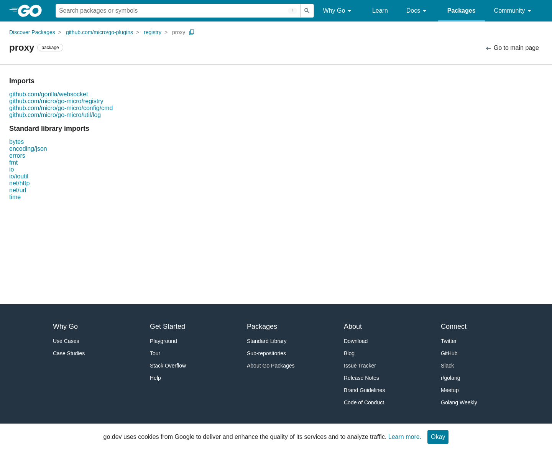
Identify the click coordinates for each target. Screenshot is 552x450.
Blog (349, 353)
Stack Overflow (168, 366)
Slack (447, 366)
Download (356, 341)
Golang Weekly (459, 402)
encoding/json (28, 148)
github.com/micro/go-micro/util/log (55, 115)
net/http (19, 183)
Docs (417, 11)
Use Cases (66, 341)
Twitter (449, 341)
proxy (178, 32)
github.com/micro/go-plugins (99, 32)
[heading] (32, 11)
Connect (454, 326)
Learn (380, 10)
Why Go (338, 11)
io (11, 169)
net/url (17, 190)
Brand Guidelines (364, 390)
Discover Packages (32, 32)
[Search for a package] (178, 11)
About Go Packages (271, 366)
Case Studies (69, 353)
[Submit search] (307, 11)
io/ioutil (18, 176)
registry (152, 32)
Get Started (167, 326)
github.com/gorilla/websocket (48, 94)
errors (17, 155)
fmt (13, 162)
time (15, 197)
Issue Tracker (360, 366)
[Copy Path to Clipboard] (191, 32)
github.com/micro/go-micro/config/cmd (61, 108)
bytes (16, 141)
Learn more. (404, 437)
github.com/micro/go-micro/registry (56, 101)
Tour (155, 353)
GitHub (449, 353)
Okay (438, 437)
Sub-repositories (266, 353)
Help (155, 378)
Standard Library (267, 341)
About (353, 326)
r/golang (450, 378)
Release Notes (361, 378)
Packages (461, 10)
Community (514, 11)
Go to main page (512, 48)
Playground (163, 341)
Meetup (450, 390)
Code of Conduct (364, 402)
